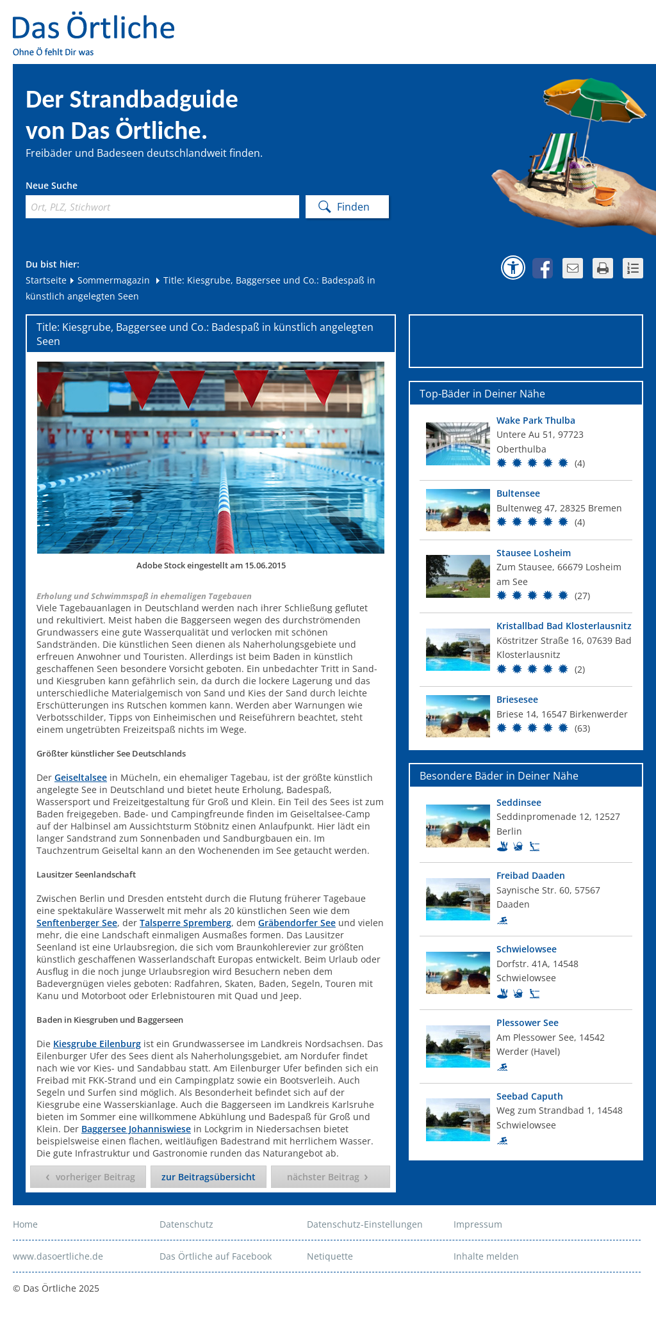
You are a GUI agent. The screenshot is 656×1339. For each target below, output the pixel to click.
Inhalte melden (486, 1256)
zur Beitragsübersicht (208, 1177)
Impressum (478, 1224)
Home (25, 1224)
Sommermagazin (109, 280)
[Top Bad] (526, 444)
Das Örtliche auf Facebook (216, 1256)
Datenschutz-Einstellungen (365, 1224)
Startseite (46, 280)
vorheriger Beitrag (95, 1177)
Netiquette (330, 1256)
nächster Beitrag (323, 1177)
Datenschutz (186, 1224)
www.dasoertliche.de (58, 1256)
